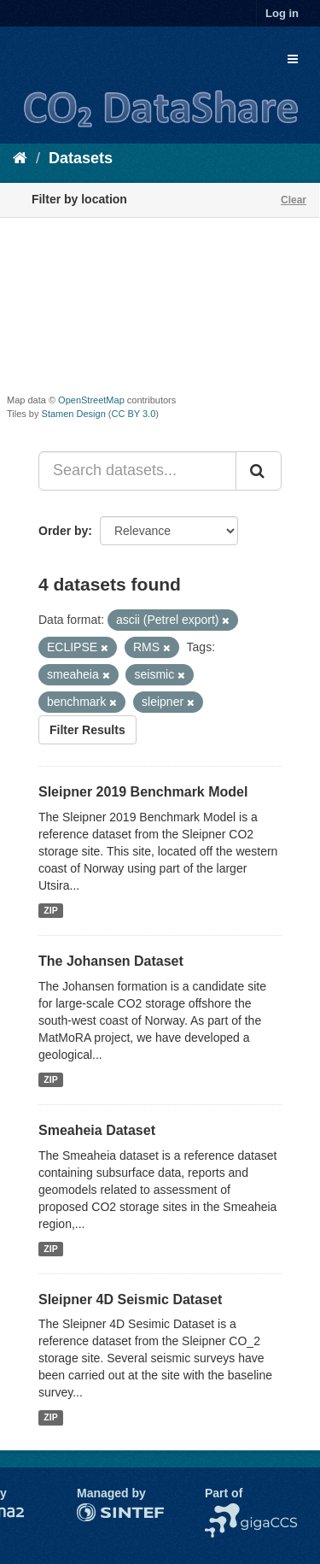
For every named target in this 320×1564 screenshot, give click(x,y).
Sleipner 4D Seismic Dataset (130, 1299)
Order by (63, 531)
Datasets (81, 158)
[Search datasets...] (137, 471)
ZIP (50, 910)
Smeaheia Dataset (96, 1130)
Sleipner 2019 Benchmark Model (142, 792)
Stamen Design (74, 414)
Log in (282, 13)
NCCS (222, 1512)
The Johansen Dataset (110, 961)
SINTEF (98, 1512)
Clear (293, 200)
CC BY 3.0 (134, 414)
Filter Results (87, 730)
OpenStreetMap (91, 400)
